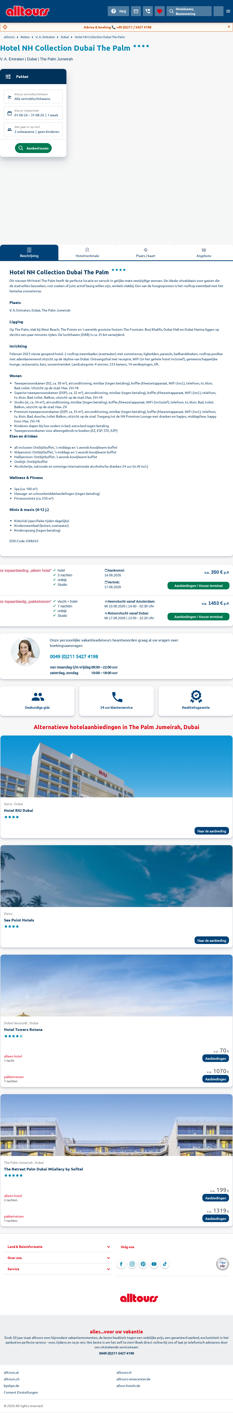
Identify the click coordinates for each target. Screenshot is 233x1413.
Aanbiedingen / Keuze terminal (198, 588)
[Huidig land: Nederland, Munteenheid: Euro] (219, 11)
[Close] (229, 26)
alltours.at (11, 1374)
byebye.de (11, 1388)
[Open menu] (228, 11)
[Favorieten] (160, 11)
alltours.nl (123, 1374)
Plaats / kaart (145, 254)
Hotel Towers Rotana (23, 1031)
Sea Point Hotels (19, 921)
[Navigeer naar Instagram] (132, 1266)
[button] (60, 1248)
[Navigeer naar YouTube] (154, 1266)
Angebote (203, 254)
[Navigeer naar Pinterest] (143, 1266)
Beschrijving (29, 254)
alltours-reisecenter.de (133, 1381)
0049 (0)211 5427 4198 (74, 658)
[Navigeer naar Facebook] (121, 1266)
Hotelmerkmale (87, 254)
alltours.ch (11, 1381)
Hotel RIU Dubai (18, 812)
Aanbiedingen (215, 1060)
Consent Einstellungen (21, 1394)
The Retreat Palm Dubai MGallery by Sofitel (43, 1170)
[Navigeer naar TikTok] (165, 1266)
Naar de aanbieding (211, 833)
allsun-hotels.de (128, 1388)
